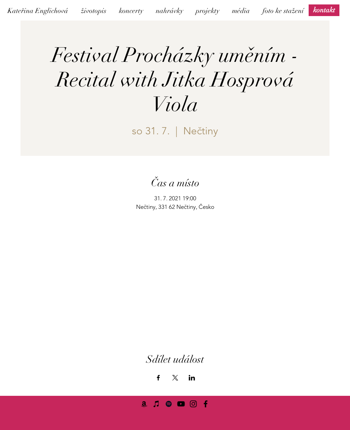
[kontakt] (324, 10)
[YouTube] (181, 403)
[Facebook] (205, 403)
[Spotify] (168, 403)
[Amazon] (144, 403)
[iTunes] (156, 403)
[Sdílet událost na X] (175, 377)
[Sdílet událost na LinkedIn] (192, 377)
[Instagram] (193, 403)
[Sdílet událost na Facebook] (158, 377)
